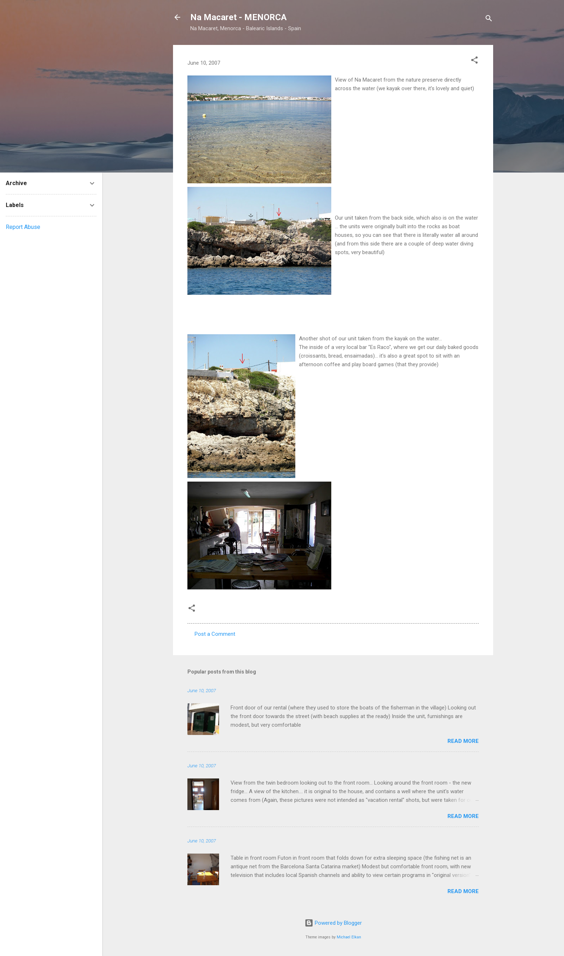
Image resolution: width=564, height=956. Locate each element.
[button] (474, 61)
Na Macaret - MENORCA (238, 17)
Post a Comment (215, 634)
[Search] (489, 20)
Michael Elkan (349, 937)
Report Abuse (23, 227)
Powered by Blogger (333, 923)
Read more (463, 741)
